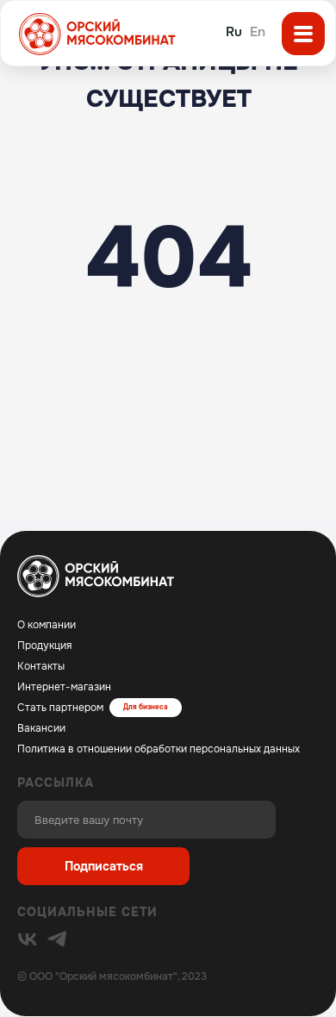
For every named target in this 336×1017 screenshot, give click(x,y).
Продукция (44, 645)
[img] (27, 939)
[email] (146, 820)
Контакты (41, 666)
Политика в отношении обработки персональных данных (158, 749)
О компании (46, 625)
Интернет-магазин (64, 687)
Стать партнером (60, 707)
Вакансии (41, 728)
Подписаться (104, 866)
